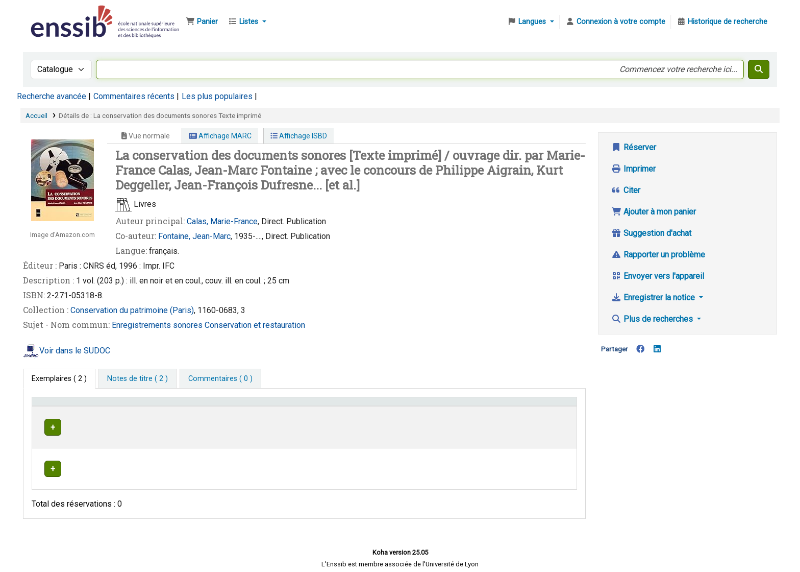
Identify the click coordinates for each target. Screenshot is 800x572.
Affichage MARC (220, 136)
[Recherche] (758, 69)
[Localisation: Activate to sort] (287, 406)
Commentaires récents (133, 96)
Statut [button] (532, 406)
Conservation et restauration (255, 325)
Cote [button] (354, 406)
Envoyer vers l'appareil (657, 276)
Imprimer (633, 169)
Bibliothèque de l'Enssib (54, 14)
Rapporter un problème (658, 254)
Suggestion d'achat (651, 233)
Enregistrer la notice (654, 297)
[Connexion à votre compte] (615, 22)
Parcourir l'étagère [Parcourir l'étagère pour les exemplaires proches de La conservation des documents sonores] (409, 425)
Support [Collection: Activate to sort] (182, 406)
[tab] (137, 379)
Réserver (633, 147)
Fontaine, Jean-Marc (194, 236)
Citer (625, 190)
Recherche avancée (51, 96)
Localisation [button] (256, 406)
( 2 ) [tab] (59, 378)
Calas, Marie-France (222, 221)
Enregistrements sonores (158, 325)
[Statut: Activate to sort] (547, 406)
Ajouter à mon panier (653, 212)
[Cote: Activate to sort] (429, 406)
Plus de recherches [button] (653, 319)
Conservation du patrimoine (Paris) (132, 310)
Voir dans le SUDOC (74, 350)
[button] (202, 22)
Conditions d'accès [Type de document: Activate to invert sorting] (67, 406)
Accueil (36, 115)
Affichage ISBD (298, 136)
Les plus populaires (217, 96)
